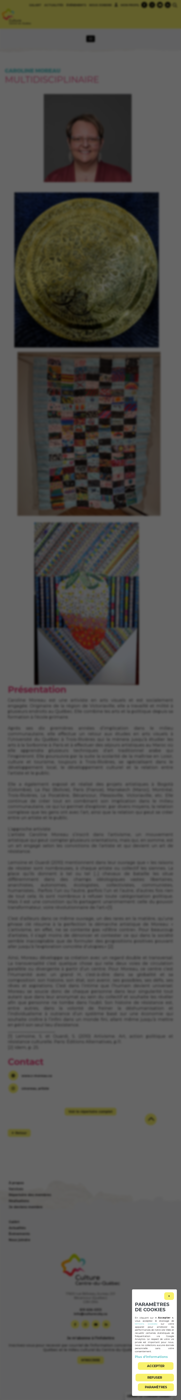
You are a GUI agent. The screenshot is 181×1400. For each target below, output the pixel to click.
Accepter (155, 1366)
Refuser (154, 1377)
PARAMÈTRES (156, 1387)
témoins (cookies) (146, 1323)
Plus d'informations (151, 1357)
